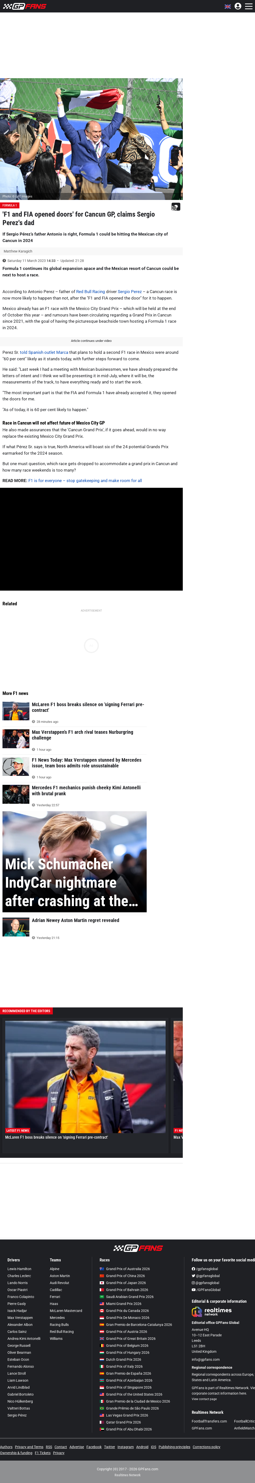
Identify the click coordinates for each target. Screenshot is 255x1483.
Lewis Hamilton (19, 1269)
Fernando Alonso (20, 1366)
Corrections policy (206, 1447)
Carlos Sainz (17, 1332)
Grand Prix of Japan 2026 (123, 1283)
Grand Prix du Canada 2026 (124, 1311)
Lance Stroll (16, 1373)
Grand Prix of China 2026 (122, 1276)
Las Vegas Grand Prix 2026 (124, 1415)
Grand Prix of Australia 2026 (125, 1269)
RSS (49, 1447)
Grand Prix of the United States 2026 (131, 1394)
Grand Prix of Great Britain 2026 (128, 1339)
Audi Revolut (59, 1283)
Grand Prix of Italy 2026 (121, 1366)
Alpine (54, 1269)
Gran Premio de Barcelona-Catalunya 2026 (136, 1325)
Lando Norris (17, 1283)
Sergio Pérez (17, 1415)
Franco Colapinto (20, 1297)
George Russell (18, 1346)
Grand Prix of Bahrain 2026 (124, 1290)
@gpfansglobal (206, 1276)
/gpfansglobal (205, 1269)
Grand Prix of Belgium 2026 (124, 1346)
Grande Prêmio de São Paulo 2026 (129, 1408)
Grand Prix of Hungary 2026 (124, 1353)
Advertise (76, 1447)
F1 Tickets (43, 1453)
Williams (56, 1339)
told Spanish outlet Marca (44, 352)
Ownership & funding (16, 1453)
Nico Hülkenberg (20, 1401)
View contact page (204, 1399)
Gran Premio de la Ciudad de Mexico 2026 (135, 1401)
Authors (6, 1447)
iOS (153, 1447)
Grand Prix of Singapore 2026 (126, 1387)
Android (142, 1447)
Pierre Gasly (16, 1304)
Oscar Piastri (17, 1290)
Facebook (94, 1447)
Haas (54, 1304)
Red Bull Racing (90, 291)
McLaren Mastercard (66, 1311)
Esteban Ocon (18, 1359)
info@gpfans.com (206, 1359)
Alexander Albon (20, 1325)
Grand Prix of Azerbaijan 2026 (126, 1380)
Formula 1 (9, 205)
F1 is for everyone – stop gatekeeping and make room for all (85, 480)
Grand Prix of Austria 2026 (123, 1332)
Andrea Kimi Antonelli (23, 1339)
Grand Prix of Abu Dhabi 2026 (126, 1429)
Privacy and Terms (29, 1447)
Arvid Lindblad (18, 1387)
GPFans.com (202, 1428)
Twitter (109, 1447)
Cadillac (56, 1290)
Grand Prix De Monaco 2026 (124, 1318)
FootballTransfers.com (209, 1421)
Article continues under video (91, 341)
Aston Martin (60, 1276)
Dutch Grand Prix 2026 (120, 1359)
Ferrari (55, 1297)
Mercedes (57, 1318)
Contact (61, 1447)
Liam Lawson (17, 1380)
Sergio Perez (130, 291)
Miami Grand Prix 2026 (120, 1304)
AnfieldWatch (244, 1428)
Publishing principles (174, 1447)
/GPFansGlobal (206, 1290)
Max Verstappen (20, 1318)
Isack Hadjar (17, 1311)
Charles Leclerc (19, 1276)
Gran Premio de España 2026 (125, 1373)
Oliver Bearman (19, 1353)
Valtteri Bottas (18, 1408)
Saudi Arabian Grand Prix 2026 (127, 1297)
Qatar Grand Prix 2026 (120, 1422)
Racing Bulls (59, 1325)
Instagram (126, 1447)
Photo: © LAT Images (17, 196)
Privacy (58, 1453)
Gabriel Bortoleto (20, 1394)
